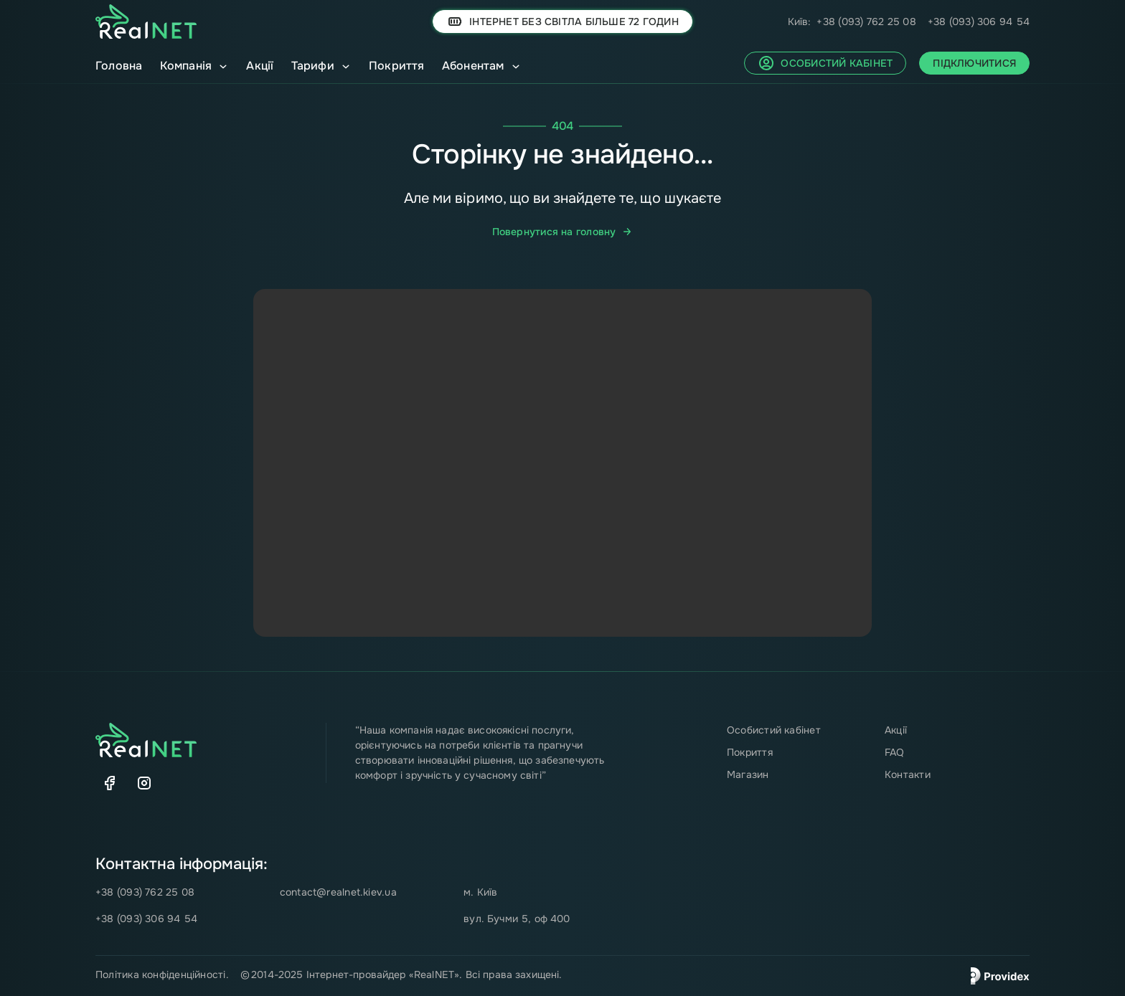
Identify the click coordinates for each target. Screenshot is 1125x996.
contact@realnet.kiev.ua (338, 892)
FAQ (895, 752)
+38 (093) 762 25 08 (865, 21)
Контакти (908, 774)
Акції (259, 65)
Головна (119, 65)
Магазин (748, 774)
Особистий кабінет (774, 730)
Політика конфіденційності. (162, 974)
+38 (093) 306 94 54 (979, 21)
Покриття (397, 65)
